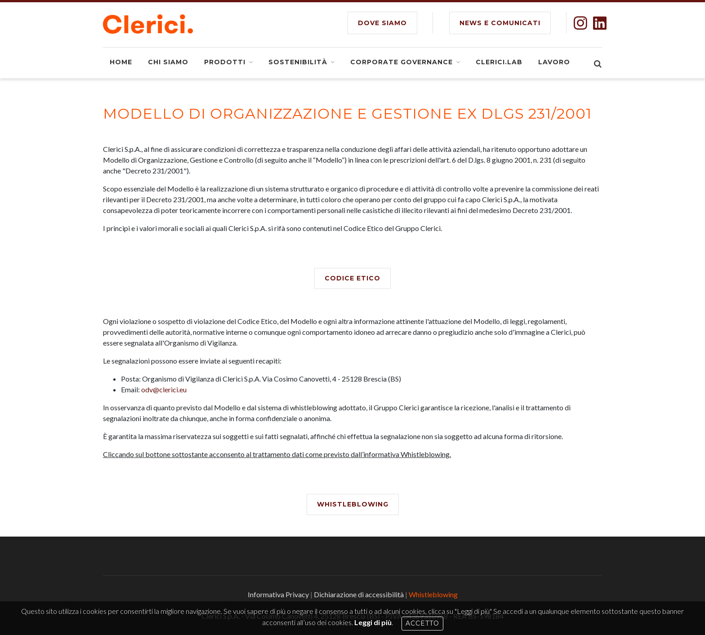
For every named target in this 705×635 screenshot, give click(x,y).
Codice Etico (352, 278)
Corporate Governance (401, 62)
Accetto (422, 623)
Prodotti (224, 62)
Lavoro (554, 62)
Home (121, 62)
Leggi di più (373, 622)
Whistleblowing (352, 504)
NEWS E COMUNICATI (500, 23)
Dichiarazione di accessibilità (359, 594)
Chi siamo (168, 62)
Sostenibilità (297, 62)
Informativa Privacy (278, 594)
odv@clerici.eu (164, 389)
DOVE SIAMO (382, 23)
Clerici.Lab (499, 62)
